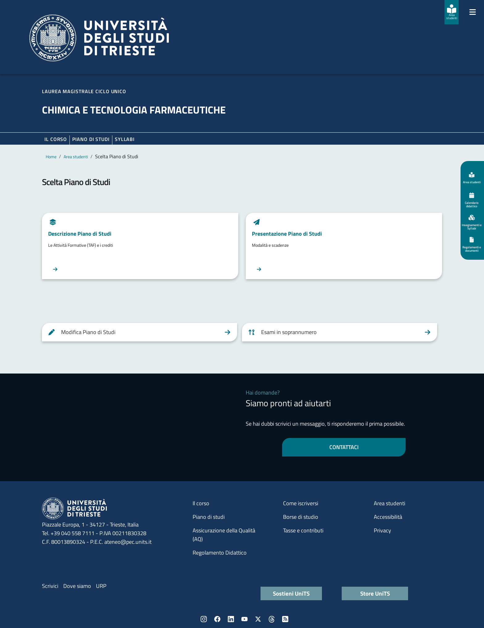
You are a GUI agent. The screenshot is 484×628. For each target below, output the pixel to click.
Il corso (55, 139)
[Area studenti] (451, 12)
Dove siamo (77, 586)
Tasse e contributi (303, 530)
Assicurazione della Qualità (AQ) (224, 534)
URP (101, 586)
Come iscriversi (300, 503)
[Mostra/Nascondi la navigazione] (472, 12)
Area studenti (76, 156)
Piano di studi (209, 517)
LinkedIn (231, 619)
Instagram (203, 619)
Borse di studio (300, 517)
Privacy (382, 530)
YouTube (244, 619)
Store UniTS (375, 593)
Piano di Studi (91, 139)
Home (51, 156)
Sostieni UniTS (291, 593)
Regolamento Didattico (220, 552)
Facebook (217, 619)
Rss (285, 619)
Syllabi (125, 139)
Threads (271, 619)
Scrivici (50, 586)
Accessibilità (388, 517)
